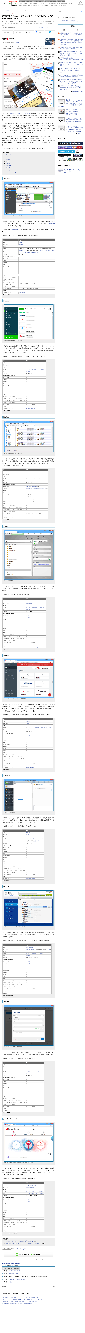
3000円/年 (28, 609)
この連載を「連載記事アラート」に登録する (28, 1254)
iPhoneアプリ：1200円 (45, 250)
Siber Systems (29, 834)
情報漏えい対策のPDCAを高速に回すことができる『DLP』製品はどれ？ (20, 1301)
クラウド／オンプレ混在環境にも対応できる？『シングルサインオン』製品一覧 (22, 1299)
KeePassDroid (29, 488)
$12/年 (27, 729)
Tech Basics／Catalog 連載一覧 (11, 1263)
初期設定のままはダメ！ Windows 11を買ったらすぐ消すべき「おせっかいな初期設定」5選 (71, 35)
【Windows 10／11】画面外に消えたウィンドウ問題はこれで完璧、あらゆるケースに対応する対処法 (71, 87)
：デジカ (48, 949)
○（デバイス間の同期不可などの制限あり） (36, 369)
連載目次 (18, 42)
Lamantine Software (30, 949)
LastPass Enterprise (30, 767)
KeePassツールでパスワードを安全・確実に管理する (19, 1241)
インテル (28, 1067)
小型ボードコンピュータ (15, 1282)
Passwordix (34, 486)
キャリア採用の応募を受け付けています (68, 21)
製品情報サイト (16, 229)
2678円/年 (28, 1073)
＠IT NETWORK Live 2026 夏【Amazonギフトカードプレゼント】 (72, 171)
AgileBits (21, 244)
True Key (8, 170)
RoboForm (8, 165)
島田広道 (41, 27)
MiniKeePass (28, 486)
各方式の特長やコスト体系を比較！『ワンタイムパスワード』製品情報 (20, 1297)
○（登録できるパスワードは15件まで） (35, 1071)
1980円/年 (28, 955)
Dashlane (8, 157)
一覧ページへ (80, 133)
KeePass (8, 159)
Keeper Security (29, 603)
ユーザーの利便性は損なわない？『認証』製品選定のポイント (18, 1303)
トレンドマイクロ (30, 1187)
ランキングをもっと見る (77, 91)
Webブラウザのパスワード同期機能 (20, 113)
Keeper (7, 161)
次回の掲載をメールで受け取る (11, 1265)
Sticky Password (9, 167)
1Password (8, 154)
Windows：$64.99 (22, 250)
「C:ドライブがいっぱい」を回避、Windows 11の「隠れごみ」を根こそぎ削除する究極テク (71, 70)
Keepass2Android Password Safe (39, 488)
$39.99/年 (28, 371)
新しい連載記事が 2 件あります (12, 1268)
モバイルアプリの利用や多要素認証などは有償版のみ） (40, 727)
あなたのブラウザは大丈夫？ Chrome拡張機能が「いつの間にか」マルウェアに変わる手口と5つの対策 (71, 53)
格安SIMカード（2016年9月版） (17, 1279)
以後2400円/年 (37, 841)
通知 (20, 32)
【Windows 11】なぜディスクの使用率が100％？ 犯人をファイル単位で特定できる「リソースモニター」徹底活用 (71, 81)
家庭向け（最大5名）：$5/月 (33, 252)
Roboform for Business (30, 878)
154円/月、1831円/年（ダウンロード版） (35, 1193)
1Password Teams (22, 292)
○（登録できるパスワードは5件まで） (34, 1191)
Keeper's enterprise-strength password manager (35, 647)
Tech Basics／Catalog (23, 1249)
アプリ (21, 258)
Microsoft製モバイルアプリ (16, 1273)
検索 (81, 12)
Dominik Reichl (29, 474)
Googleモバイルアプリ (14, 1271)
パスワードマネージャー (12, 172)
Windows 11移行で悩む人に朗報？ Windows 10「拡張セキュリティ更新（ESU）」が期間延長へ (71, 64)
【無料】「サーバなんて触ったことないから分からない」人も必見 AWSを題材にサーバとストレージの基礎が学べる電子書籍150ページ (70, 103)
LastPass (8, 163)
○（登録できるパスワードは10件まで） (35, 838)
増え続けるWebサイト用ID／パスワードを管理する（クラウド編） (23, 1243)
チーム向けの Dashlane (31, 408)
